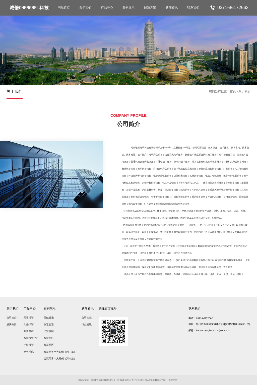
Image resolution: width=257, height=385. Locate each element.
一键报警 (29, 344)
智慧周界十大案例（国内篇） (60, 351)
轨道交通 (49, 324)
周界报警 (29, 317)
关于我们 (85, 7)
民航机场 (49, 317)
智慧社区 (49, 338)
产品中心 (107, 7)
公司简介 (12, 317)
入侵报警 (29, 324)
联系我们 (193, 7)
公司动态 (87, 317)
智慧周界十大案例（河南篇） (60, 358)
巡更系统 (29, 351)
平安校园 (49, 331)
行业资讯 (87, 324)
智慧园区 (49, 344)
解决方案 (150, 7)
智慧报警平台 (31, 338)
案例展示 (128, 7)
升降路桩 (29, 331)
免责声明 (175, 379)
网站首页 (64, 7)
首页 (233, 91)
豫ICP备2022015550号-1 (103, 379)
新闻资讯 (172, 7)
